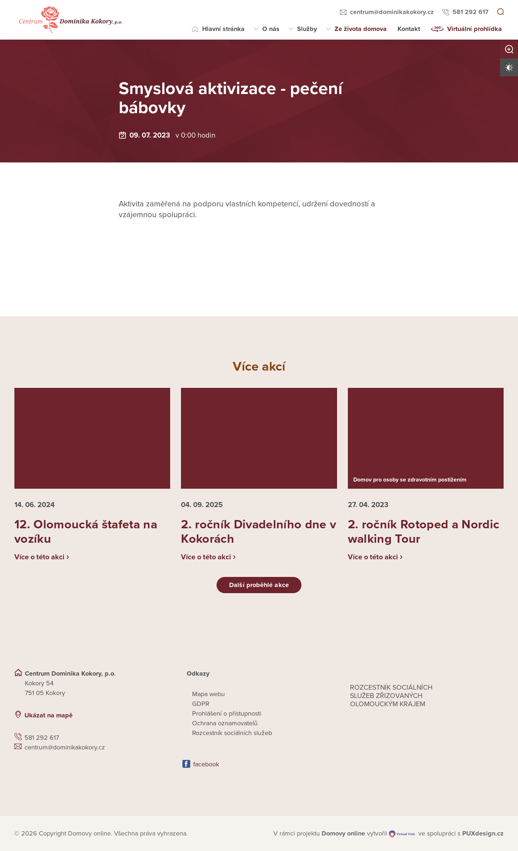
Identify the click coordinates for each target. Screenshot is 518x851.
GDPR (200, 704)
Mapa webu (208, 694)
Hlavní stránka (223, 29)
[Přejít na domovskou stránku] (69, 19)
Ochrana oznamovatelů (225, 723)
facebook (206, 764)
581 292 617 (471, 12)
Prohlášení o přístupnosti (226, 713)
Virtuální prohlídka (474, 29)
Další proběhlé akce (259, 585)
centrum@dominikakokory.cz (392, 12)
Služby (307, 29)
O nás (271, 29)
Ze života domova (361, 29)
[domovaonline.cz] (343, 833)
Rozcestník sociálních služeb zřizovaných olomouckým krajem (391, 696)
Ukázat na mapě (48, 715)
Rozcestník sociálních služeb (232, 733)
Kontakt (408, 29)
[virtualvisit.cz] (402, 833)
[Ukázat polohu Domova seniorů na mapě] (143, 715)
